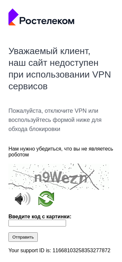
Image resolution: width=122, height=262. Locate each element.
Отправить (23, 237)
